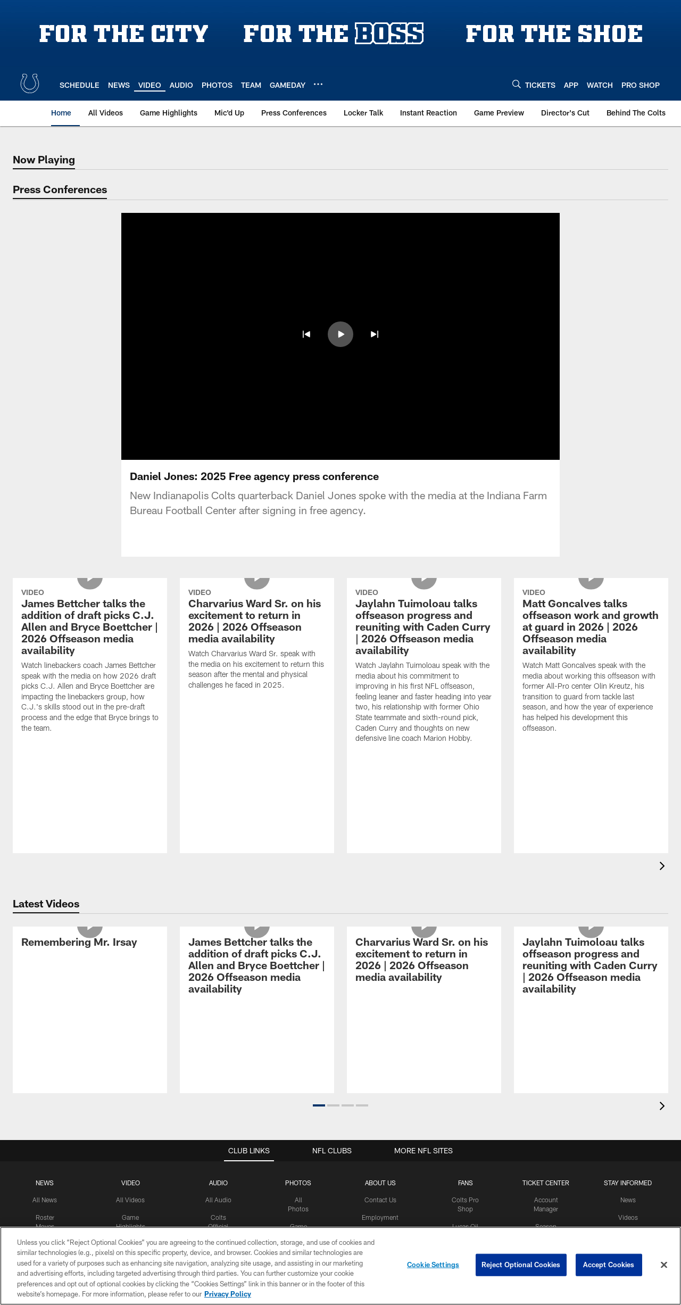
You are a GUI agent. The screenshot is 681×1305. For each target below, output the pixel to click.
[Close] (664, 1265)
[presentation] (664, 867)
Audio (218, 1182)
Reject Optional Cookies (521, 1264)
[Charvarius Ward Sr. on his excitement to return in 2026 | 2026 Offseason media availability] (257, 640)
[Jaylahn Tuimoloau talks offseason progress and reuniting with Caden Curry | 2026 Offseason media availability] (424, 667)
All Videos (130, 1199)
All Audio (218, 1199)
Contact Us (380, 1199)
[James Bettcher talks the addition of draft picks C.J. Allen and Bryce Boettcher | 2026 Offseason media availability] (90, 662)
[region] (340, 1266)
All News (44, 1199)
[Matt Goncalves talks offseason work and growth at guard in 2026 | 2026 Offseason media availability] (591, 662)
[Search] (516, 84)
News (45, 1182)
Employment (380, 1217)
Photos (298, 1182)
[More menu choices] (318, 84)
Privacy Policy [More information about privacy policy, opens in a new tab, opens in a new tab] (227, 1294)
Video (130, 1182)
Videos (628, 1217)
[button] (319, 1105)
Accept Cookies (609, 1264)
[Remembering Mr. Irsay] (90, 943)
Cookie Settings (433, 1264)
